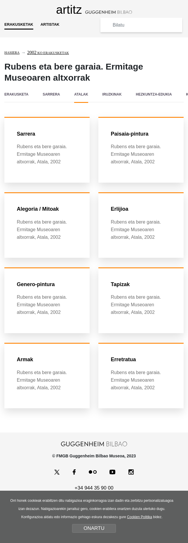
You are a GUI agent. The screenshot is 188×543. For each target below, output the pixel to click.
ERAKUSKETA (16, 94)
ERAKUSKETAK (18, 24)
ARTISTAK (50, 24)
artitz (94, 9)
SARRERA (51, 94)
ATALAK (81, 94)
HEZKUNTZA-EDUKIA (154, 94)
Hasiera (12, 53)
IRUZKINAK (112, 94)
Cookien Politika (139, 517)
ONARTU (93, 528)
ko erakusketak (48, 53)
